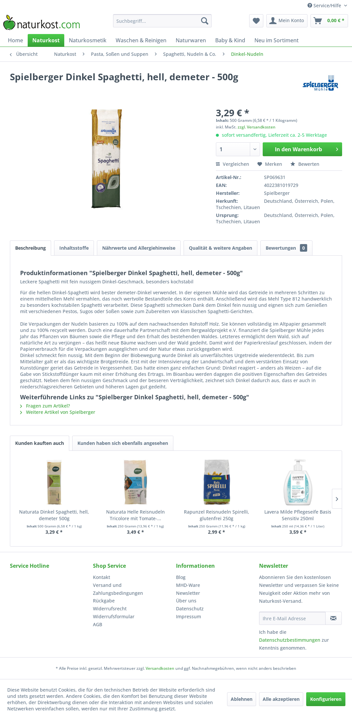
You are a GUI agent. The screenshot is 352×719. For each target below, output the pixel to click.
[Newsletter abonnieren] (333, 618)
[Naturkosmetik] (87, 40)
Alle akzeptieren (281, 699)
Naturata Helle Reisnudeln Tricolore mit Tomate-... (135, 515)
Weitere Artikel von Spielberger (57, 412)
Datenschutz (190, 608)
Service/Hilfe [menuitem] (325, 5)
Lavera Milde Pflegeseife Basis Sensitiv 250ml (297, 515)
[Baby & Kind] (230, 40)
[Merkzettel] (256, 20)
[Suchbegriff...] (162, 20)
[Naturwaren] (191, 40)
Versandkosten (160, 668)
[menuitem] (162, 20)
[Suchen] (205, 20)
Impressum (188, 616)
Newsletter (188, 593)
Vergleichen (232, 164)
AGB (97, 624)
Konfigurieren (325, 699)
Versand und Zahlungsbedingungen (118, 589)
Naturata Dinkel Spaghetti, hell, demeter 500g (54, 515)
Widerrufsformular (113, 616)
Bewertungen (286, 248)
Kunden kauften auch (39, 443)
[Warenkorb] (329, 20)
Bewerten (304, 164)
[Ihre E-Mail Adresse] (292, 618)
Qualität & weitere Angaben (220, 248)
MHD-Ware (188, 585)
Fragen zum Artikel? (45, 406)
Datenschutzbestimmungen (289, 640)
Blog (181, 577)
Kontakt (101, 577)
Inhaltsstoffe (74, 248)
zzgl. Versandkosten (257, 127)
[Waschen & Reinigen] (141, 40)
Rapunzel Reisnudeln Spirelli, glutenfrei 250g (216, 515)
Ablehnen (241, 699)
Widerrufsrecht (110, 608)
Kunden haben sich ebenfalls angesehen (122, 443)
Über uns (186, 600)
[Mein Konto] (287, 20)
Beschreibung (30, 248)
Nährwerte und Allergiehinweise (138, 248)
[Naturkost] (46, 40)
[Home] (15, 40)
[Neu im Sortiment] (276, 40)
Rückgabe (104, 600)
